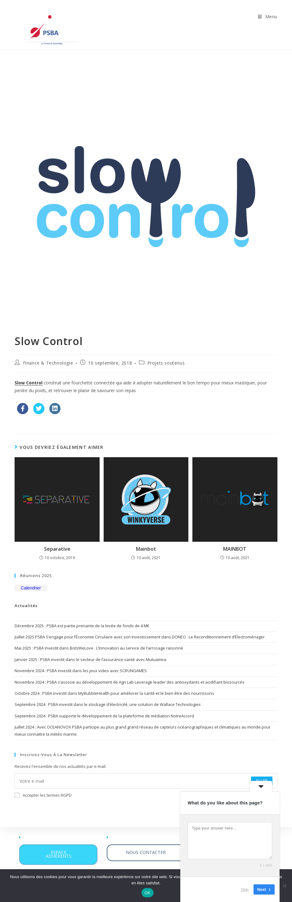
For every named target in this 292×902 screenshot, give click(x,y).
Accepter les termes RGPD (43, 795)
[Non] (284, 885)
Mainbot (146, 548)
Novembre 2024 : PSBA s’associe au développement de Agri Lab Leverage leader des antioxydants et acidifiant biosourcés (130, 682)
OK (147, 893)
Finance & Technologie (48, 363)
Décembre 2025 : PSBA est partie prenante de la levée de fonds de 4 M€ (82, 625)
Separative (57, 548)
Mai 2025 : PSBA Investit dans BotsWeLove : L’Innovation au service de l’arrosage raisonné (99, 648)
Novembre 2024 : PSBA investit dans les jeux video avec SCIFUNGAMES (81, 670)
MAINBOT (234, 548)
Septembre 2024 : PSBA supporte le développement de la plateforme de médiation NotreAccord (104, 716)
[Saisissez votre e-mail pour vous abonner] (146, 781)
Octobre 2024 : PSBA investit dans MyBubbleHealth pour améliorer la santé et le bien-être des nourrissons (114, 693)
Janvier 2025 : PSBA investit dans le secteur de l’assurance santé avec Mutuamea (90, 659)
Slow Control (29, 383)
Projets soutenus (166, 363)
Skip (245, 889)
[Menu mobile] (267, 17)
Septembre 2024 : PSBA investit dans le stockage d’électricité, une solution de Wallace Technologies (108, 704)
